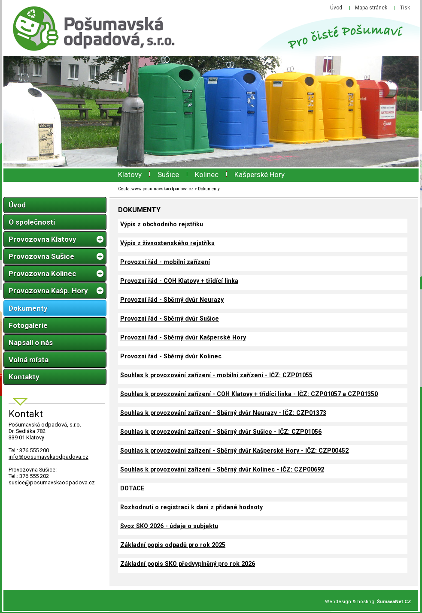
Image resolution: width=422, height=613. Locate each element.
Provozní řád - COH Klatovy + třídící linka (179, 280)
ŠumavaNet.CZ (394, 601)
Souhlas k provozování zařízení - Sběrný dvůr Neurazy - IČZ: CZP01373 (223, 412)
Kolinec (207, 174)
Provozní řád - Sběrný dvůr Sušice (169, 318)
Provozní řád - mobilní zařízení (165, 261)
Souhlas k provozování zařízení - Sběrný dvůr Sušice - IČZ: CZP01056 (221, 431)
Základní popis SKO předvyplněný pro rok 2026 (187, 563)
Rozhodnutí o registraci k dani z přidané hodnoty (191, 507)
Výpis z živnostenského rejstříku (167, 243)
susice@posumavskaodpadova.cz (52, 482)
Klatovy (130, 174)
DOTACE (132, 488)
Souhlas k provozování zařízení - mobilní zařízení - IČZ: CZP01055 (216, 375)
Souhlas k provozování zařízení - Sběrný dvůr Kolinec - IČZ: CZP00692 (222, 469)
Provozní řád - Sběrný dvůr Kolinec (171, 356)
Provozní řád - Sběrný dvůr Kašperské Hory (183, 337)
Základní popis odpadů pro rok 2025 (172, 544)
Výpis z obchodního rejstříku (161, 224)
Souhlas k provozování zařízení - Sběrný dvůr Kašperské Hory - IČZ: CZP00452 (234, 450)
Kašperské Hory (259, 174)
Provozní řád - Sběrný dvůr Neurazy (172, 299)
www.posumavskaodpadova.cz (162, 188)
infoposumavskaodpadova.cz (48, 457)
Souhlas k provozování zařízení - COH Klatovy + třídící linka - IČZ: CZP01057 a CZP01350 (249, 394)
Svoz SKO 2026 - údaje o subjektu (169, 526)
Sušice (168, 174)
